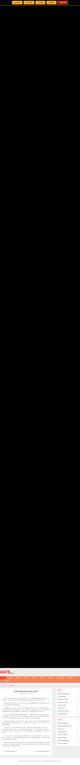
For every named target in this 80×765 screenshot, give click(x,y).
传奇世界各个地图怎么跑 (62, 743)
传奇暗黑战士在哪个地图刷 (63, 710)
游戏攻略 (10, 677)
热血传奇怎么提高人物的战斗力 (63, 693)
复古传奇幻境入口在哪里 (62, 702)
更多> (78, 690)
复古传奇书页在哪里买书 (62, 737)
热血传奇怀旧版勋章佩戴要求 (63, 740)
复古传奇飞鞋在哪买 (61, 705)
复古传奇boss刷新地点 (62, 713)
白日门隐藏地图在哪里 (62, 731)
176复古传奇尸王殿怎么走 (62, 734)
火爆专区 (34, 677)
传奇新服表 (50, 677)
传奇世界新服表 (5, 680)
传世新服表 (70, 677)
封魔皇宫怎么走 (60, 729)
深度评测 (18, 677)
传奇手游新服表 (60, 677)
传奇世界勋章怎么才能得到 (63, 699)
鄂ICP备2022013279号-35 (56, 761)
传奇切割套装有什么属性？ (10, 751)
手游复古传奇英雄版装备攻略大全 (64, 726)
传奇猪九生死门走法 (61, 708)
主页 (3, 677)
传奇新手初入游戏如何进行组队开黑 (43, 751)
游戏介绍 (42, 677)
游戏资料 (26, 677)
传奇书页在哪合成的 (61, 696)
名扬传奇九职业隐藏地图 (62, 723)
